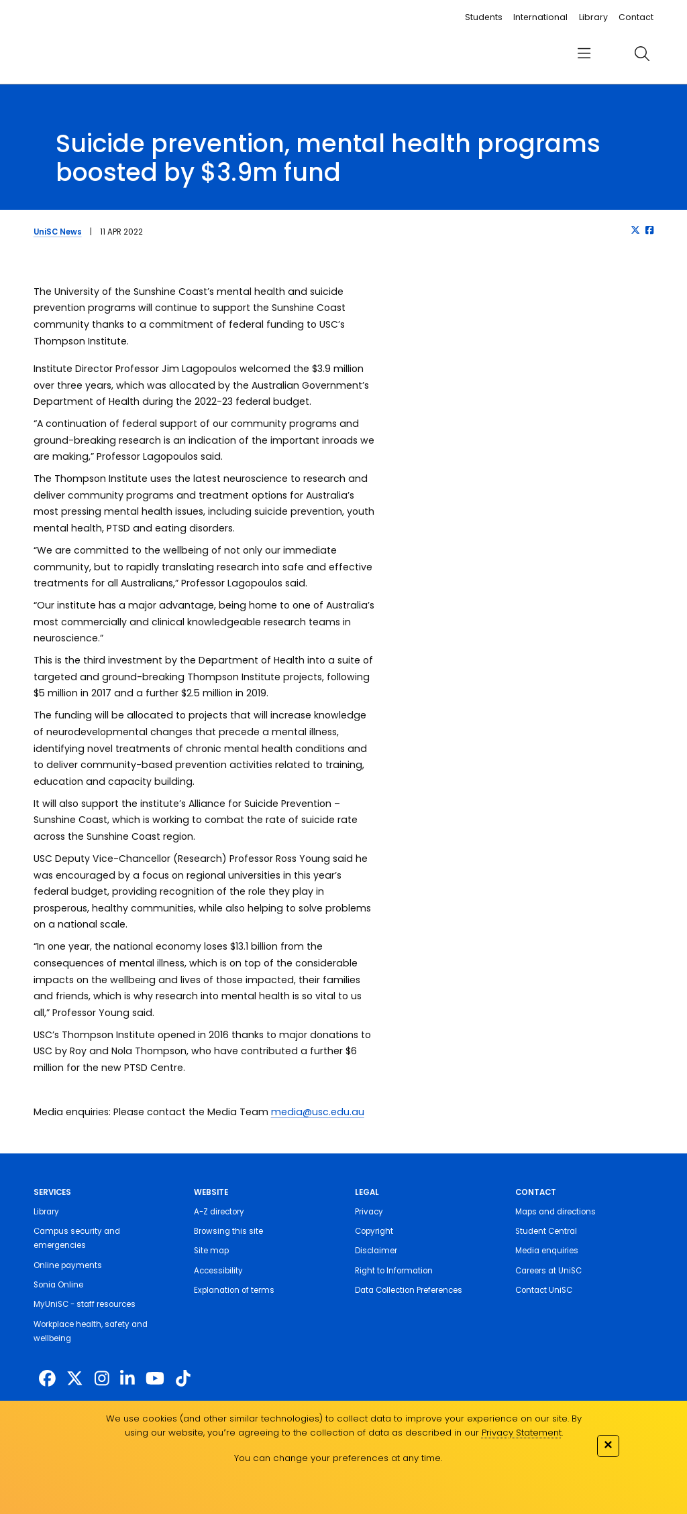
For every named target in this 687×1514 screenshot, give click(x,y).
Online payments (68, 1265)
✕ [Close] (608, 1444)
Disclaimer (376, 1250)
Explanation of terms (234, 1290)
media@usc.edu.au (317, 1112)
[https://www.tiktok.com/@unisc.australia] (183, 1379)
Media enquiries (546, 1250)
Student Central (546, 1231)
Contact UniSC (543, 1290)
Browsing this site (228, 1231)
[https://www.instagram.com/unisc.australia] (102, 1379)
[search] (641, 54)
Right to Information (394, 1270)
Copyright (374, 1231)
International (540, 17)
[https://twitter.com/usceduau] (74, 1379)
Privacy (369, 1211)
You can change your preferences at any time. (338, 1458)
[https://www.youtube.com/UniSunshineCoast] (155, 1379)
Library (593, 17)
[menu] (584, 54)
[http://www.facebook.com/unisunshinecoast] (47, 1379)
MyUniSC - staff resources (85, 1304)
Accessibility (218, 1270)
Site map (211, 1250)
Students (484, 17)
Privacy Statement (522, 1432)
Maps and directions (555, 1211)
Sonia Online (58, 1284)
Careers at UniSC (548, 1270)
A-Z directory (219, 1211)
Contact (636, 17)
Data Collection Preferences (408, 1290)
